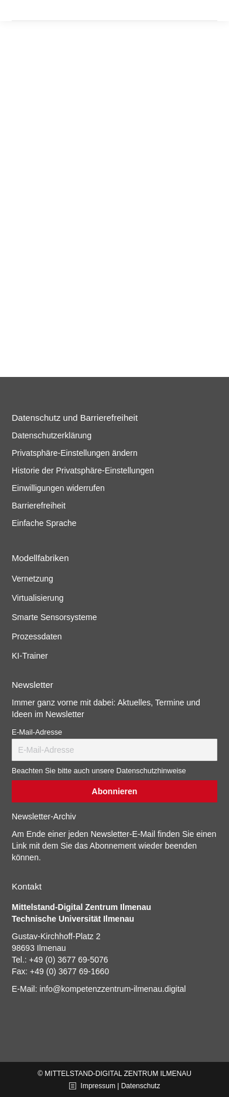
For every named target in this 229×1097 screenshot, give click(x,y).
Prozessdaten (37, 636)
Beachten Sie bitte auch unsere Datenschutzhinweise (99, 771)
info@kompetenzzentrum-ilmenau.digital (112, 989)
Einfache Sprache (44, 523)
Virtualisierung (37, 598)
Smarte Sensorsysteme (54, 617)
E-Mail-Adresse (37, 732)
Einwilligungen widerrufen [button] (58, 488)
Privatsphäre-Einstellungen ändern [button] (75, 453)
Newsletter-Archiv (44, 816)
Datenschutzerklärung (51, 435)
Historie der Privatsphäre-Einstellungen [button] (83, 470)
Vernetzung (32, 578)
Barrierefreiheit (39, 505)
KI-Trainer (30, 655)
